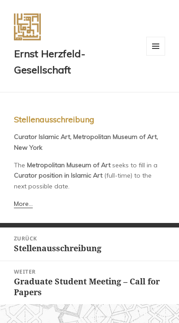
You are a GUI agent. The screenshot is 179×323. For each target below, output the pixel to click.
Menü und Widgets (156, 55)
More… (23, 204)
